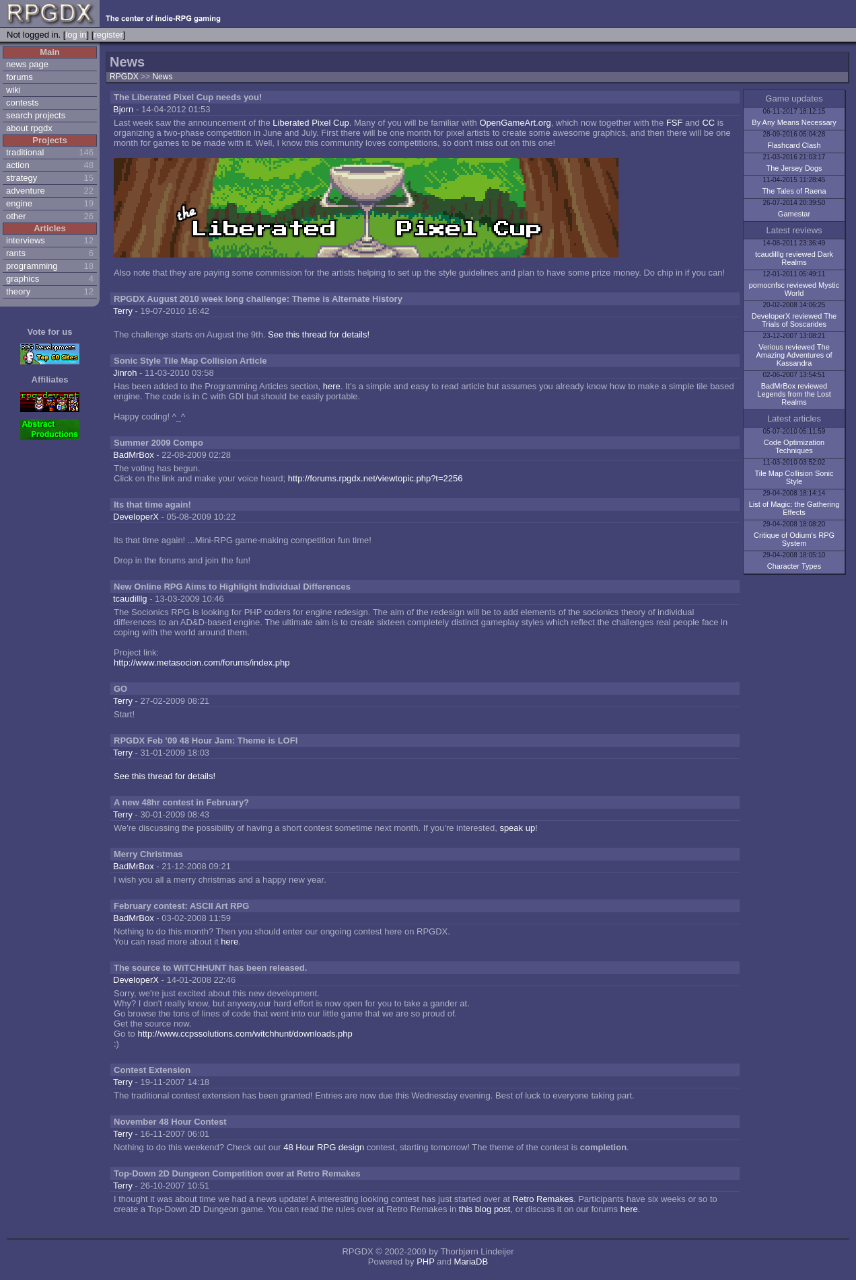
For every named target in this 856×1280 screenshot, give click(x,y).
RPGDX (124, 76)
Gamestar (794, 214)
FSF (674, 123)
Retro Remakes (543, 1199)
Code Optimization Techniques (794, 446)
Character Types (794, 566)
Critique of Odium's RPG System (794, 539)
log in (75, 35)
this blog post (485, 1209)
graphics (22, 279)
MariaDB (471, 1261)
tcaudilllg (130, 599)
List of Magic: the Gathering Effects (794, 508)
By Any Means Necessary (794, 122)
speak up (517, 828)
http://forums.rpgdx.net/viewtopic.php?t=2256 (375, 478)
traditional (25, 152)
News (162, 76)
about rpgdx (29, 128)
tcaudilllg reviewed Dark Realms (794, 258)
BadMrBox (133, 455)
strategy (21, 178)
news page (27, 64)
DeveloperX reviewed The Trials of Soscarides (794, 320)
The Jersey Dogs (794, 168)
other (16, 216)
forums (19, 77)
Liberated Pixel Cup (311, 123)
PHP (426, 1261)
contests (22, 102)
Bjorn (123, 109)
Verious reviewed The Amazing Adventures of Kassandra (794, 355)
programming (32, 266)
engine (19, 203)
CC (708, 123)
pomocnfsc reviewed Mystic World (794, 289)
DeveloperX (136, 517)
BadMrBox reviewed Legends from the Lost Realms (793, 394)
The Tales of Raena (794, 191)
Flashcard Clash (793, 145)
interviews (25, 240)
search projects (35, 115)
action (18, 165)
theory (18, 291)
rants (16, 253)
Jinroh (125, 373)
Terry (123, 311)
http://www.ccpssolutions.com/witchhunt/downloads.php (244, 1034)
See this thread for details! (318, 334)
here (332, 386)
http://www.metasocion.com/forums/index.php (202, 662)
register (108, 35)
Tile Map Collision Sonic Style (794, 477)
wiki (13, 90)
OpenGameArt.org (514, 123)
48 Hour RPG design (323, 1147)
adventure (25, 191)
